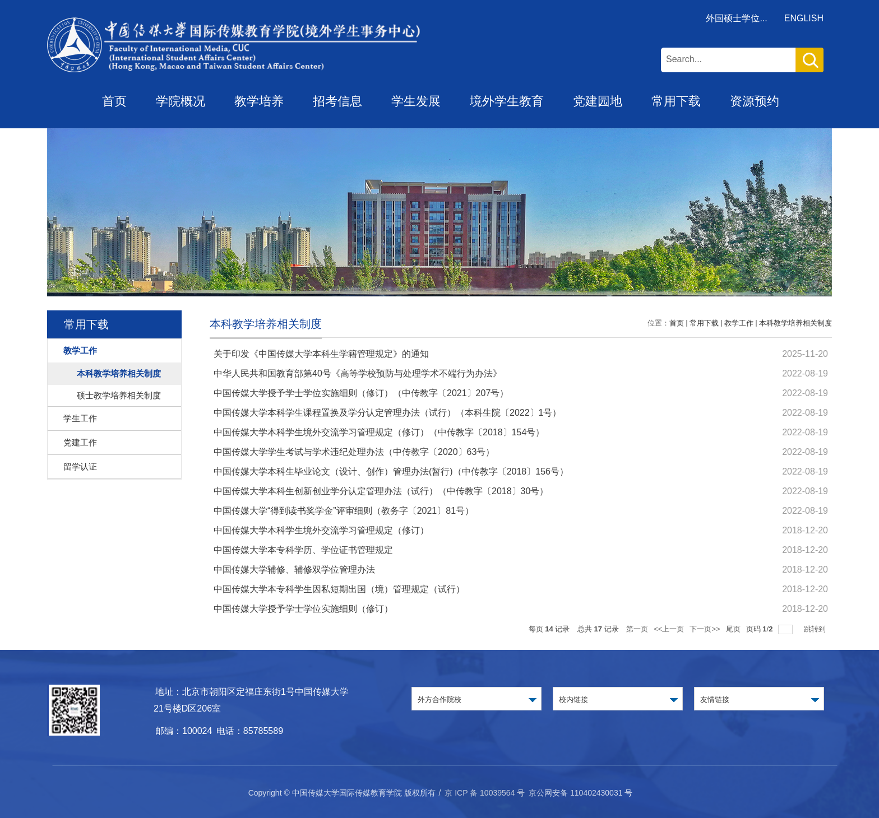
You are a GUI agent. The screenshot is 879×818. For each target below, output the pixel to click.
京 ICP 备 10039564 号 (485, 792)
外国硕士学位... (736, 18)
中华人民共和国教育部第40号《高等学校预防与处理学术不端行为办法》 (358, 373)
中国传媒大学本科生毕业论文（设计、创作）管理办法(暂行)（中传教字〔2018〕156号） (391, 471)
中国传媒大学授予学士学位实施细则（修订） (303, 609)
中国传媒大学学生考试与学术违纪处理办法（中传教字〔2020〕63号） (354, 452)
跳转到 (816, 629)
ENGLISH (804, 18)
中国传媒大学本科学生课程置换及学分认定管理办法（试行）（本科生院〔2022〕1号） (388, 412)
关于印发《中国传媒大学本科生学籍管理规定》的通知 (321, 354)
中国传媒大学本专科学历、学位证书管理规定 (303, 550)
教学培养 (259, 101)
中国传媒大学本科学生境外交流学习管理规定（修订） (321, 530)
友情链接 (714, 699)
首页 (114, 101)
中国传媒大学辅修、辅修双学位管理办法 (294, 569)
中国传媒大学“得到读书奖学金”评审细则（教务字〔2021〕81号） (344, 510)
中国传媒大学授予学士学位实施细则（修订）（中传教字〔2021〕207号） (361, 393)
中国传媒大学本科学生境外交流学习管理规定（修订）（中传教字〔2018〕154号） (379, 432)
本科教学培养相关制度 (795, 323)
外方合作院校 (439, 699)
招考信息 (337, 101)
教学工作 (738, 323)
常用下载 (676, 101)
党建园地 (597, 101)
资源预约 (754, 101)
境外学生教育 (507, 101)
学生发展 (416, 101)
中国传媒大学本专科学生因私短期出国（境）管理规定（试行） (339, 589)
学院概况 (180, 101)
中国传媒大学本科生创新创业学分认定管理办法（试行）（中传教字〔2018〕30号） (381, 491)
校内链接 (573, 699)
